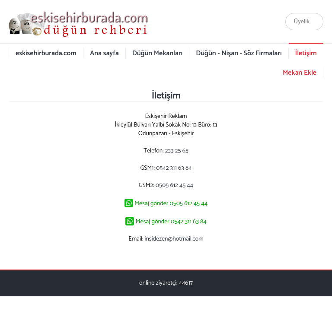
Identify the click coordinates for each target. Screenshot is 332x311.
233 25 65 (176, 151)
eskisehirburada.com (46, 53)
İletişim (306, 53)
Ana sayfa (104, 53)
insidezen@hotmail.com (174, 239)
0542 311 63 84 (174, 168)
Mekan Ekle (299, 73)
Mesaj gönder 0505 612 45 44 (171, 204)
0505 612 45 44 (174, 185)
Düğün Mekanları (157, 53)
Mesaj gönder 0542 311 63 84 (171, 222)
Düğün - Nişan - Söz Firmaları (238, 53)
